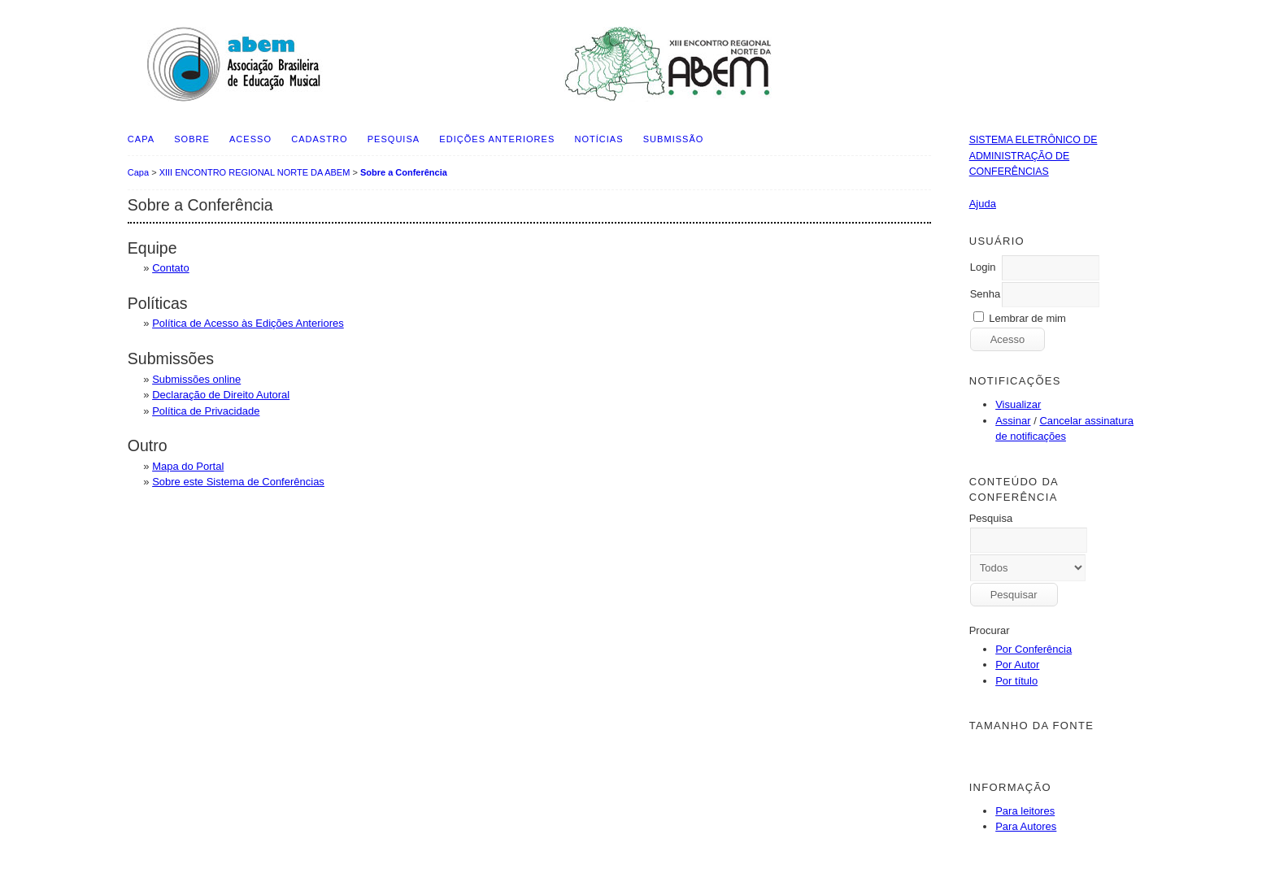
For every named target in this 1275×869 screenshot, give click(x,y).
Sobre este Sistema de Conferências (238, 482)
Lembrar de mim (1027, 318)
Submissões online (196, 379)
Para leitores (1025, 811)
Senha (985, 294)
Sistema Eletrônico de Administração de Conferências (1033, 155)
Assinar (1012, 421)
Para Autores (1025, 826)
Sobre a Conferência (403, 172)
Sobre (192, 139)
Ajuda (982, 204)
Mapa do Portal (188, 466)
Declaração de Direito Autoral (220, 395)
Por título (1016, 681)
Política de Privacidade (205, 411)
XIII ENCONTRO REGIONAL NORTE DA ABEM (254, 172)
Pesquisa (394, 139)
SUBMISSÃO (673, 139)
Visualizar (1018, 404)
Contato (170, 268)
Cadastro (319, 139)
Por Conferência (1033, 649)
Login (983, 267)
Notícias (598, 139)
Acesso (250, 139)
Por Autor (1017, 664)
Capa (141, 139)
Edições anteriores (497, 139)
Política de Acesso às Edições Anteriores (248, 323)
